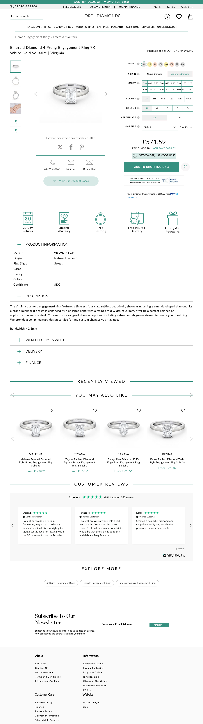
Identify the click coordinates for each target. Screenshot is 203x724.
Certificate (128, 117)
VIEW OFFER (112, 2)
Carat (132, 83)
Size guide (186, 127)
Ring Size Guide (74, 673)
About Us (40, 664)
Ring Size (130, 126)
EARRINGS (103, 27)
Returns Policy (101, 673)
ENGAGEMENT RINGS (39, 27)
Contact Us (187, 7)
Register (171, 7)
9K (144, 64)
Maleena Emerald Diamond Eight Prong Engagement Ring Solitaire (35, 462)
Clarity (131, 99)
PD (182, 64)
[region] (101, 525)
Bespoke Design (102, 664)
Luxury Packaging (75, 668)
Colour (131, 108)
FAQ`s (68, 690)
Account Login (130, 664)
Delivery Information (105, 677)
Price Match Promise (105, 681)
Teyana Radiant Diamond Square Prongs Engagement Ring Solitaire (79, 462)
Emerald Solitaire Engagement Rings (140, 583)
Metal (132, 64)
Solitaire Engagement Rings (58, 583)
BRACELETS (148, 27)
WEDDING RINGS (85, 27)
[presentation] (35, 95)
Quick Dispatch (167, 27)
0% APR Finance (129, 7)
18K (161, 64)
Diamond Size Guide (77, 681)
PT (177, 64)
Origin (132, 74)
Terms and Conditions (48, 677)
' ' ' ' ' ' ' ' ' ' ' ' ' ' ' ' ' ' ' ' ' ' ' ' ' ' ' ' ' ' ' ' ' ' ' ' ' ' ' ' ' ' (160, 127)
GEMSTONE (132, 27)
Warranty (98, 686)
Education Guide (74, 664)
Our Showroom (44, 673)
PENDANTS (117, 27)
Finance (97, 668)
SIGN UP (159, 625)
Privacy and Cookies (47, 681)
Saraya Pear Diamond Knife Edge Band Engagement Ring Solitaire (123, 462)
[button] (12, 525)
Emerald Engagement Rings (96, 583)
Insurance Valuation (76, 686)
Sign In (157, 7)
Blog (125, 668)
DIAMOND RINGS (63, 27)
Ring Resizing (73, 677)
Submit (43, 16)
